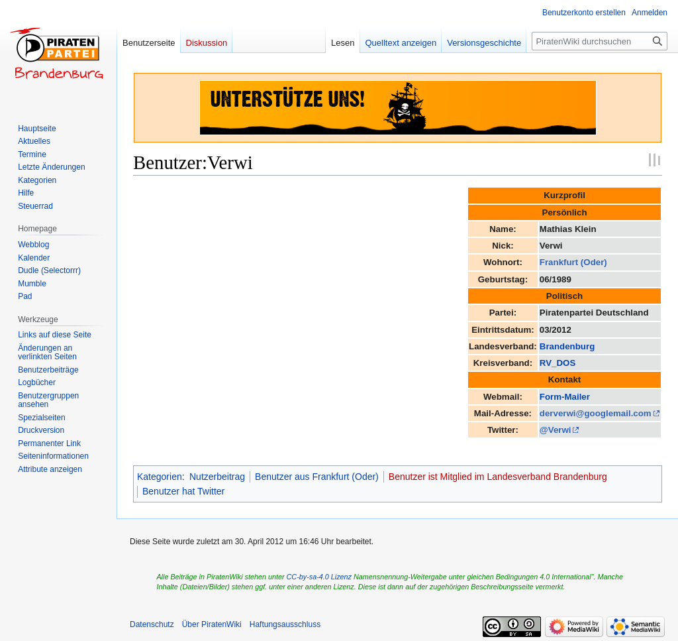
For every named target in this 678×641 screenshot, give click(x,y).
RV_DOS (557, 363)
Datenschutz (152, 624)
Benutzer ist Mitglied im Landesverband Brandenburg (498, 476)
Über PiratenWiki (212, 624)
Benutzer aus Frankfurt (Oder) (317, 476)
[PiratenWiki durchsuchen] (599, 41)
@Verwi (555, 430)
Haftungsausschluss (285, 624)
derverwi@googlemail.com (596, 413)
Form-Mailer (565, 397)
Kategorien (159, 476)
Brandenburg (567, 346)
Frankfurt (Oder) (573, 262)
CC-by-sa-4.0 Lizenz (319, 577)
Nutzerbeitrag (217, 476)
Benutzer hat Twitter (183, 491)
